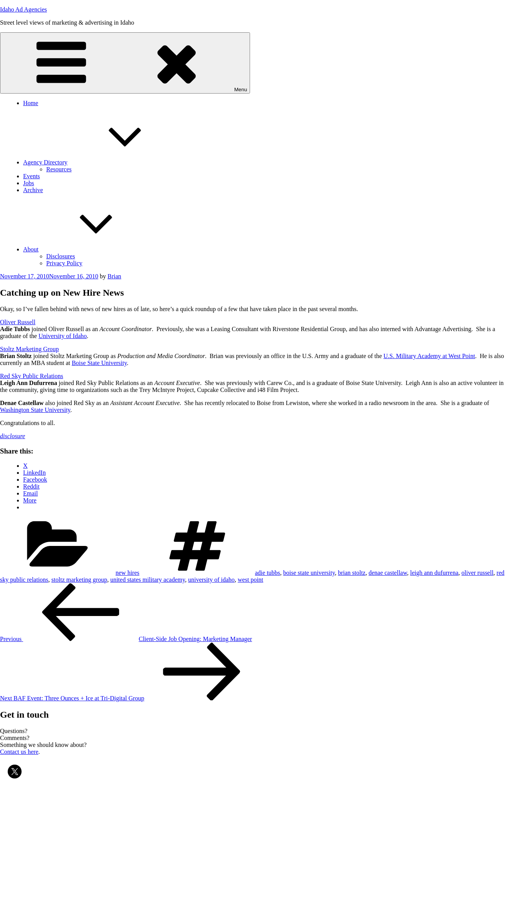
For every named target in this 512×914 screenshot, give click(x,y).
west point (250, 579)
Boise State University (99, 363)
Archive (33, 190)
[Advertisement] (231, 842)
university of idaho (211, 579)
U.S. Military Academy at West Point (429, 356)
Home (30, 103)
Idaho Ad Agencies (23, 9)
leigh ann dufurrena (434, 572)
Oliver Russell (17, 322)
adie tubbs (267, 572)
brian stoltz (352, 572)
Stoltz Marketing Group (29, 349)
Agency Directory (103, 162)
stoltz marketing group (79, 579)
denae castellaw (388, 572)
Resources (59, 169)
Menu (125, 62)
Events (31, 176)
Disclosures (60, 256)
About (88, 249)
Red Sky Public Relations (31, 376)
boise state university (309, 572)
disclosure (12, 436)
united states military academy (147, 579)
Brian (114, 276)
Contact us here (19, 751)
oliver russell (478, 572)
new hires (127, 572)
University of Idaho (63, 336)
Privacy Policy (64, 263)
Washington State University (35, 410)
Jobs (28, 183)
